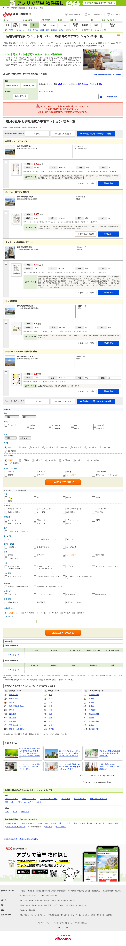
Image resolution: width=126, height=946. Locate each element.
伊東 (50, 718)
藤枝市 (91, 725)
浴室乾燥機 (70, 512)
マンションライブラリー (15, 827)
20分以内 (95, 460)
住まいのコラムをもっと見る (98, 782)
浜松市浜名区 (94, 729)
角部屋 (10, 475)
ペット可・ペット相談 (48, 799)
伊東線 (11, 710)
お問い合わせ (64, 923)
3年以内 (36, 447)
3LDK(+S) (56, 428)
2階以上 (11, 472)
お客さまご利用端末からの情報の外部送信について (53, 891)
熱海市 (91, 699)
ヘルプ (56, 923)
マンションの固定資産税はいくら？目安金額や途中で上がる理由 (109, 753)
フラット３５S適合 (44, 594)
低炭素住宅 (70, 594)
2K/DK (76, 425)
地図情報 (109, 915)
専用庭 (68, 524)
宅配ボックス (42, 520)
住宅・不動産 (113, 823)
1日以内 (43, 613)
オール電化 (41, 512)
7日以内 (67, 613)
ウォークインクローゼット (18, 531)
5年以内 (49, 447)
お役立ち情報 (6, 915)
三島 (50, 702)
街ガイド (74, 915)
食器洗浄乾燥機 (14, 512)
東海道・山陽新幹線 (17, 729)
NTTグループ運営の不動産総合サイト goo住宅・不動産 (23, 8)
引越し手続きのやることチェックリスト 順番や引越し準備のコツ (110, 766)
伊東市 (91, 702)
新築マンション (25, 905)
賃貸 (76, 823)
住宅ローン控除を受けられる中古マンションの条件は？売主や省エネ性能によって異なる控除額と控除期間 (29, 753)
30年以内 (12, 451)
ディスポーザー (101, 509)
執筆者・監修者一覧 (97, 915)
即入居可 (40, 475)
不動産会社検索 (53, 915)
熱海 (50, 695)
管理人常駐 (99, 555)
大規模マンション (29, 799)
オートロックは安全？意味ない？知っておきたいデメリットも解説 (29, 766)
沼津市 (91, 706)
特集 (21, 915)
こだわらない (13, 613)
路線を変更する (12, 85)
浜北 (50, 721)
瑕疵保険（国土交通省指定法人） (50, 587)
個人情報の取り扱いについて (29, 896)
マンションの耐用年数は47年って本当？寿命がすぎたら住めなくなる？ (69, 766)
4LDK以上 (100, 428)
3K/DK (32, 428)
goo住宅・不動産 (7, 890)
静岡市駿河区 (94, 695)
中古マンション (28, 823)
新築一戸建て (43, 823)
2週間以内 (80, 613)
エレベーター (100, 472)
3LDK (15, 812)
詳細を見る (108, 183)
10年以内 (63, 447)
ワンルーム (12, 425)
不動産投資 (73, 905)
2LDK (7, 812)
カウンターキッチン (15, 509)
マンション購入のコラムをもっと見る (98, 775)
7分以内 (52, 460)
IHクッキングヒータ (74, 509)
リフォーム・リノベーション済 (29, 802)
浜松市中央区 (94, 714)
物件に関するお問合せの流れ (81, 891)
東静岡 (51, 729)
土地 (68, 823)
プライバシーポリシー (45, 923)
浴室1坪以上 (100, 512)
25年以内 (106, 447)
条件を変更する (21, 96)
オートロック (13, 539)
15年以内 (77, 447)
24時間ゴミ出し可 (15, 558)
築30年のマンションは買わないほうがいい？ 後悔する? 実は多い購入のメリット (70, 753)
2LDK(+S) (100, 425)
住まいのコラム (84, 915)
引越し (26, 915)
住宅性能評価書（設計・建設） (49, 576)
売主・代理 (12, 594)
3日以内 (55, 613)
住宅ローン (82, 905)
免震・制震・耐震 (14, 576)
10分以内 (66, 460)
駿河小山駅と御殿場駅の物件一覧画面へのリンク (22, 127)
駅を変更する (29, 85)
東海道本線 (13, 695)
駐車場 (65, 900)
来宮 (50, 725)
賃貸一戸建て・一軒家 (42, 900)
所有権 (10, 555)
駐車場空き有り (43, 547)
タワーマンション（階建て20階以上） (15, 567)
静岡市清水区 (94, 721)
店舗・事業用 (28, 900)
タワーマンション (11, 799)
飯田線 (11, 702)
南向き (68, 472)
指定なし (12, 447)
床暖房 (98, 520)
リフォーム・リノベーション (106, 475)
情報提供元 (96, 891)
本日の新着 (29, 613)
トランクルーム (72, 520)
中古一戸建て (58, 823)
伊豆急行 (12, 718)
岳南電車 (12, 714)
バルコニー (41, 524)
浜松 (50, 699)
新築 (24, 447)
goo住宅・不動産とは (27, 891)
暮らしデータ (61, 827)
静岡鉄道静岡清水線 (17, 706)
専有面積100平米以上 (98, 799)
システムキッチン (44, 509)
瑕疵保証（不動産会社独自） (19, 587)
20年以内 (92, 447)
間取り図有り (13, 602)
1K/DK (32, 425)
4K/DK (76, 428)
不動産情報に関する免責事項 (28, 839)
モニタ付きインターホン (46, 539)
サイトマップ (75, 923)
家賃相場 (48, 827)
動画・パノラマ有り (74, 602)
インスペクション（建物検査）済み (79, 577)
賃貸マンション (56, 900)
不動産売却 (23, 910)
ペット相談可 (71, 475)
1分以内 (25, 460)
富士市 (91, 718)
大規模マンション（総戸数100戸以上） (45, 567)
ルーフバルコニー (14, 524)
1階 (9, 497)
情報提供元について (10, 839)
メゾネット (70, 566)
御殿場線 (12, 721)
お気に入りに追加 (63, 134)
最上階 (68, 497)
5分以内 (39, 460)
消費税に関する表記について (50, 896)
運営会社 (84, 923)
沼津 (50, 710)
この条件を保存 (111, 97)
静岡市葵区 (93, 710)
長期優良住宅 (100, 594)
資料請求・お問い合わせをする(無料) (95, 134)
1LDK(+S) (56, 425)
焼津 (50, 714)
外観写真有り (42, 602)
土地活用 (32, 910)
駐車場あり (41, 472)
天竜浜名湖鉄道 (15, 725)
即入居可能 (66, 799)
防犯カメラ (70, 539)
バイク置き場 (71, 547)
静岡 (50, 706)
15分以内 (80, 460)
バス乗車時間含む (14, 463)
